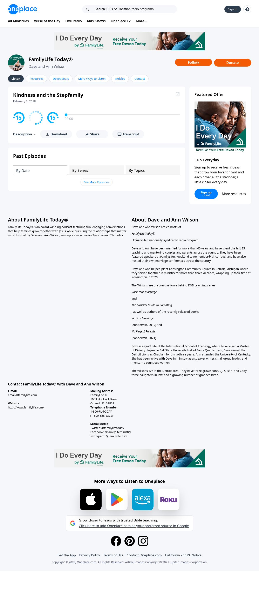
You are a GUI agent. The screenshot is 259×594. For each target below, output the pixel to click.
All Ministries (18, 21)
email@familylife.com (22, 395)
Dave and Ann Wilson (47, 66)
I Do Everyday (207, 159)
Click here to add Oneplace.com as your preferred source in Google (134, 526)
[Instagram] (143, 541)
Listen (16, 79)
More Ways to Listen (92, 79)
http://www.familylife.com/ (26, 407)
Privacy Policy (89, 555)
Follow (193, 62)
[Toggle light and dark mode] (247, 9)
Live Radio (73, 21)
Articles (120, 79)
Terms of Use (113, 555)
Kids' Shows (96, 21)
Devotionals (61, 79)
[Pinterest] (129, 541)
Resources (36, 79)
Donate (232, 62)
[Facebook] (116, 541)
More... (141, 21)
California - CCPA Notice (183, 555)
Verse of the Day (47, 21)
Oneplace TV (121, 21)
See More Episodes (96, 182)
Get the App (66, 555)
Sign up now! (206, 193)
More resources (234, 193)
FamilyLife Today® (51, 59)
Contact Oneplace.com (144, 555)
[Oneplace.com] (22, 9)
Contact (140, 79)
